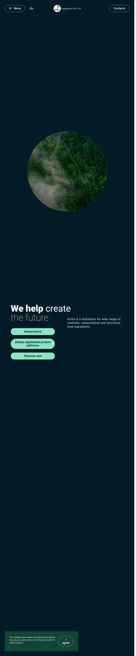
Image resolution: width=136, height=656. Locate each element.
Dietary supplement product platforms (33, 343)
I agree (66, 641)
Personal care (33, 356)
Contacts (119, 8)
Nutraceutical (32, 331)
